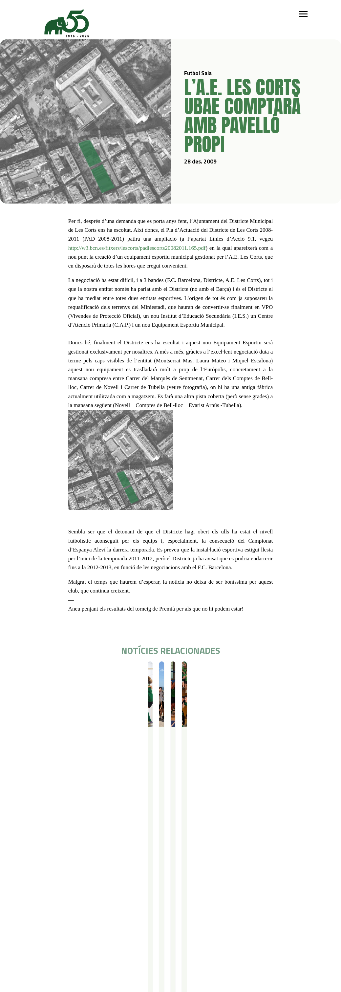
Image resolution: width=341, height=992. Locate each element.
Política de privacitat (90, 940)
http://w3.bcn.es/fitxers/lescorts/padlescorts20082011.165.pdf (137, 248)
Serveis (168, 883)
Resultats (170, 673)
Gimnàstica (76, 917)
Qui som (42, 883)
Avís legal (78, 949)
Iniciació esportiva (83, 891)
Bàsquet (74, 908)
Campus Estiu (128, 891)
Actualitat (227, 883)
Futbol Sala (55, 673)
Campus (124, 883)
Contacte (43, 940)
